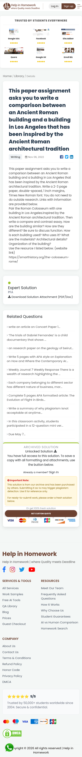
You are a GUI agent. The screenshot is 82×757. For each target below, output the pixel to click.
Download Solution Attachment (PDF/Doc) (40, 297)
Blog (5, 612)
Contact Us (10, 652)
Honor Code (11, 670)
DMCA (6, 682)
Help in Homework (29, 554)
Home (7, 76)
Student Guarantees (55, 617)
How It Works (50, 605)
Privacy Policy (12, 676)
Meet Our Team (52, 588)
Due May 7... (17, 434)
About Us (8, 647)
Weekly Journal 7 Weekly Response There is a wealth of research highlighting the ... (40, 372)
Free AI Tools (11, 600)
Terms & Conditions (16, 658)
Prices (6, 618)
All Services (10, 588)
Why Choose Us (52, 611)
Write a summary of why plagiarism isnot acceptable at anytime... (38, 410)
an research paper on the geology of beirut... (41, 348)
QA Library (9, 606)
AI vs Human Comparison (59, 623)
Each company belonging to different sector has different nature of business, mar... (40, 385)
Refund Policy (12, 664)
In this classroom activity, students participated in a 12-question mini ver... (35, 423)
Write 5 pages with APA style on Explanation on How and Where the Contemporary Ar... (39, 359)
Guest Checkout (14, 624)
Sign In (54, 472)
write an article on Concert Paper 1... (34, 327)
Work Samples (12, 594)
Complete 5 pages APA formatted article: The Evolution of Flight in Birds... (41, 398)
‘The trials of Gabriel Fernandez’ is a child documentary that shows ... (37, 337)
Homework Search (54, 629)
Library (19, 76)
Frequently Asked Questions (53, 596)
